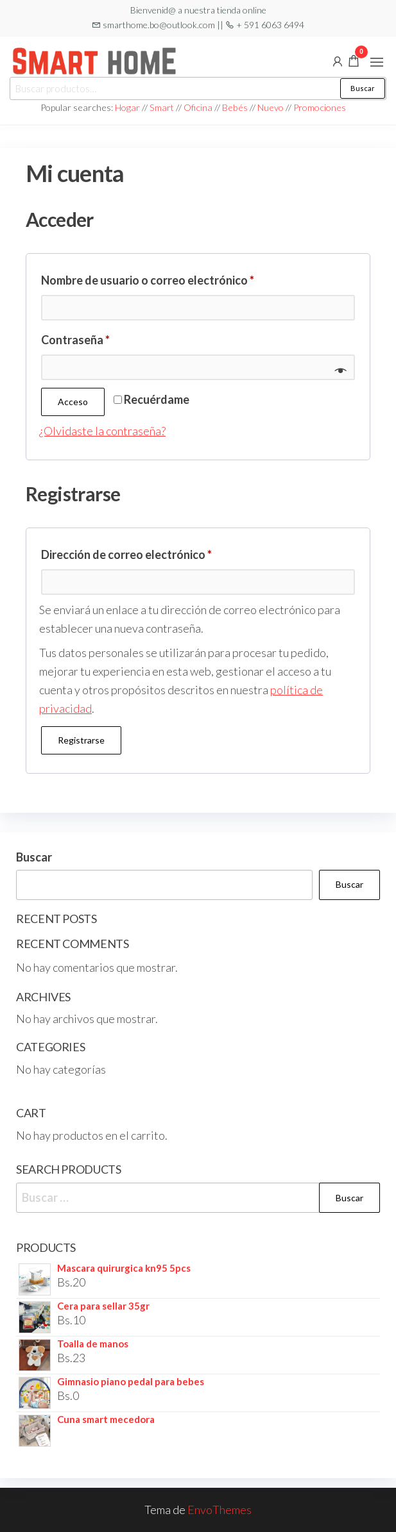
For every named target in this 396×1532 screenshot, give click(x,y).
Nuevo (270, 107)
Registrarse (81, 740)
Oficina (198, 107)
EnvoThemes (219, 1510)
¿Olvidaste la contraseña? (102, 431)
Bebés (235, 107)
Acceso (73, 401)
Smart (162, 107)
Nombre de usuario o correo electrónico (178, 278)
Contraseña (106, 337)
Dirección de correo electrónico (157, 552)
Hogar (128, 107)
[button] (376, 62)
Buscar (362, 88)
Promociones (319, 107)
